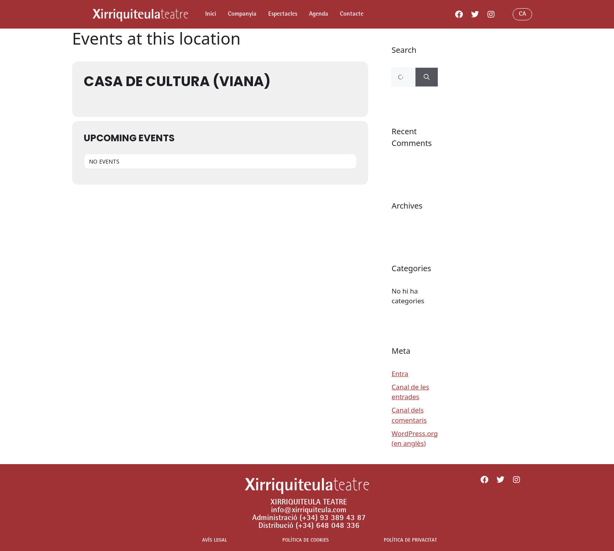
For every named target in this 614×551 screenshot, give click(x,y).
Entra (400, 373)
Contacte (351, 14)
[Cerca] (426, 77)
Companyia (242, 14)
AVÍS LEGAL (214, 540)
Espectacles (282, 14)
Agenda (318, 14)
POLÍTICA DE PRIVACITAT (410, 540)
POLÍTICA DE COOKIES (305, 540)
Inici (210, 14)
